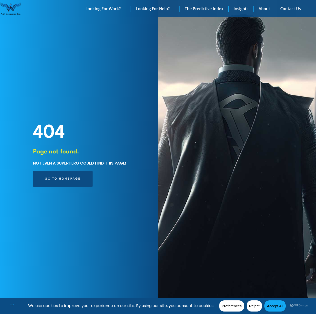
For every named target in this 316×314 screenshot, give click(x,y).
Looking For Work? (105, 8)
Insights (241, 8)
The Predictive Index (204, 8)
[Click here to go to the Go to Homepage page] (63, 179)
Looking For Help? (155, 8)
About (264, 8)
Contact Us (290, 8)
